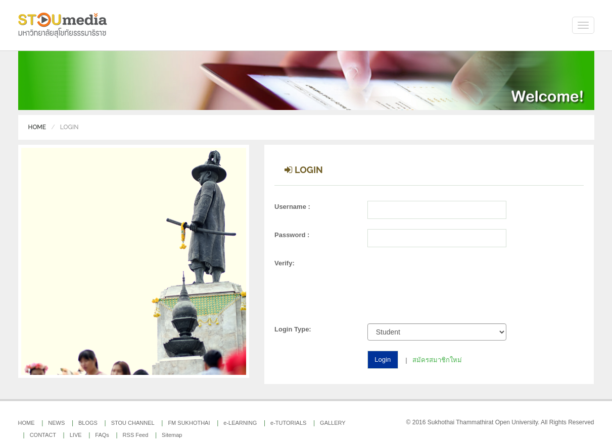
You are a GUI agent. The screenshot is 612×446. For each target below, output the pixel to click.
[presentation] (443, 288)
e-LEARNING (240, 423)
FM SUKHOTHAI (189, 423)
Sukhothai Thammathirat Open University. (484, 422)
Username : (292, 206)
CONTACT (43, 435)
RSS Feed (136, 435)
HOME (26, 423)
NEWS (56, 423)
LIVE (76, 435)
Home (37, 127)
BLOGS (88, 423)
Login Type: (292, 329)
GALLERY (333, 423)
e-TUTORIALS (288, 423)
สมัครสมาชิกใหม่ (437, 359)
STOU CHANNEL (133, 423)
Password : (291, 235)
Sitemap (172, 435)
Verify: (284, 263)
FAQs (102, 435)
